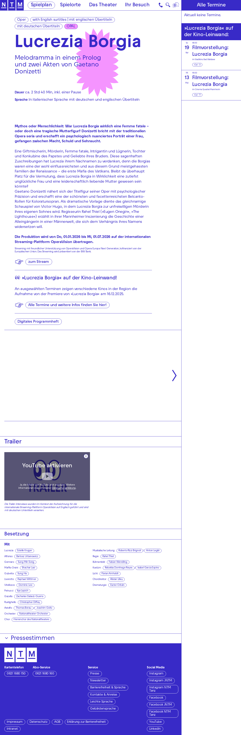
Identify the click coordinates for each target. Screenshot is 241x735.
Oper (21, 20)
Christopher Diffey (30, 602)
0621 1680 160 (44, 673)
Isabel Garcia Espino (148, 568)
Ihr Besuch (137, 5)
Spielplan (41, 5)
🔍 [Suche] (168, 6)
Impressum (15, 722)
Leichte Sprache (101, 701)
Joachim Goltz (44, 608)
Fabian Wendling (118, 562)
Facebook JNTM (160, 705)
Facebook (156, 698)
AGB (57, 722)
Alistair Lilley (116, 579)
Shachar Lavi (28, 568)
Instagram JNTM (160, 680)
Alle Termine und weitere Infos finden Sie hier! (67, 305)
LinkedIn (154, 729)
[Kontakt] (161, 5)
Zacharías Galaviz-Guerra (29, 596)
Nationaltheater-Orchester (33, 614)
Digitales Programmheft (38, 322)
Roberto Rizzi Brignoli (129, 551)
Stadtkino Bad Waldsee (205, 60)
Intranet (12, 729)
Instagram (156, 673)
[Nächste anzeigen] (174, 375)
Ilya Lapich (22, 591)
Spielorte (70, 5)
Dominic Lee (25, 585)
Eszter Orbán (117, 585)
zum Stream (38, 262)
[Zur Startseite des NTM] (12, 5)
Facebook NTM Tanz (160, 713)
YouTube (155, 722)
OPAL (71, 26)
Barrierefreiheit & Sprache (107, 687)
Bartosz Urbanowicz (27, 556)
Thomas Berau (23, 608)
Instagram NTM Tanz (160, 689)
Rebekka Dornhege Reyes (118, 568)
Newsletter (98, 680)
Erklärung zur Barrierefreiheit (86, 722)
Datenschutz (38, 722)
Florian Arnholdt (109, 574)
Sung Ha (22, 574)
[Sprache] (176, 5)
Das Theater (103, 5)
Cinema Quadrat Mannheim (207, 90)
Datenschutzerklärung (64, 488)
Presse (94, 673)
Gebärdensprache (103, 708)
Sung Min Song (26, 562)
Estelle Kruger (24, 551)
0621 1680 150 (16, 673)
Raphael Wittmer (27, 579)
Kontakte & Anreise (103, 695)
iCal (196, 65)
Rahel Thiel (108, 556)
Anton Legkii (152, 551)
